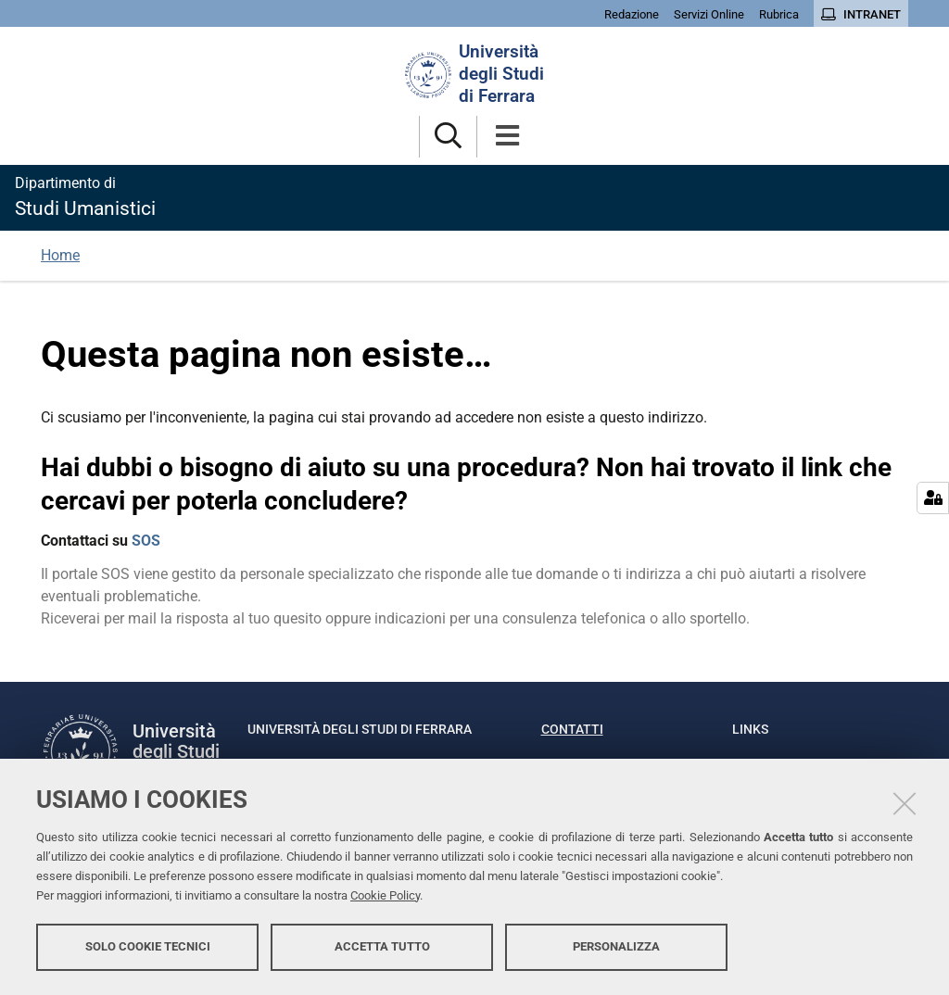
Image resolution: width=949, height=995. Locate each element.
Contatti (572, 729)
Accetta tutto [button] (382, 946)
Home (60, 255)
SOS (146, 540)
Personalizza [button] (616, 946)
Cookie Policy (385, 895)
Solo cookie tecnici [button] (147, 946)
